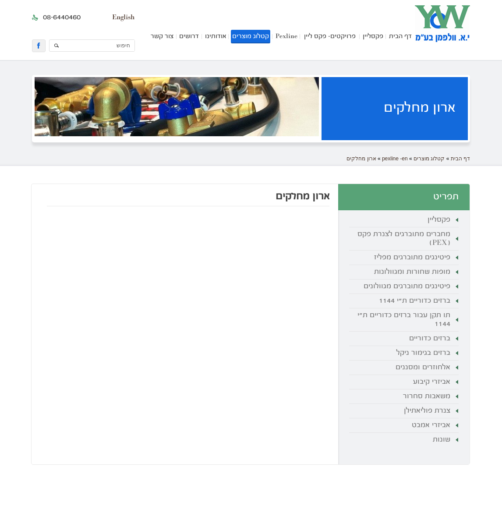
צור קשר (162, 36)
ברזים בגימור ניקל (423, 353)
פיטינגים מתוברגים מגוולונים (407, 286)
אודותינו (215, 36)
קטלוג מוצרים (250, 36)
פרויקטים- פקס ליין (330, 36)
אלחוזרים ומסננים (423, 367)
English (123, 17)
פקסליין (373, 36)
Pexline (286, 36)
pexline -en (395, 159)
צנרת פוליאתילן (427, 411)
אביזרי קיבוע (431, 382)
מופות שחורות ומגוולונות (412, 272)
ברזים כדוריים (429, 338)
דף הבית (400, 36)
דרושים (189, 36)
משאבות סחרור (426, 396)
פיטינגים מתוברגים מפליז (412, 257)
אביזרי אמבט (431, 425)
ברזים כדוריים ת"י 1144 (414, 301)
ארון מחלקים (361, 159)
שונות (441, 439)
